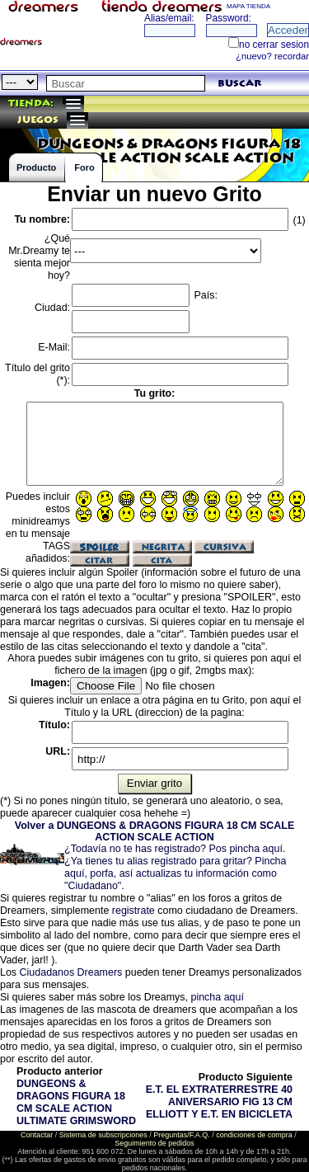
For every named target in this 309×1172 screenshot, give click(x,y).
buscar (239, 83)
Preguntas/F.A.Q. (181, 1135)
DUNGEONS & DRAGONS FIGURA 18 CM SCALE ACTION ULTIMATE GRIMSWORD (76, 1102)
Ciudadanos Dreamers (71, 972)
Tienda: (31, 103)
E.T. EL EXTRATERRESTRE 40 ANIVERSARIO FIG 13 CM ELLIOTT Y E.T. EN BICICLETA (219, 1102)
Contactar (37, 1135)
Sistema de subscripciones (103, 1135)
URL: (57, 751)
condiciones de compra (254, 1135)
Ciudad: (52, 307)
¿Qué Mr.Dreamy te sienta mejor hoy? (39, 257)
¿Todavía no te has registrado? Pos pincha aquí (173, 848)
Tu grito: (155, 393)
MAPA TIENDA (248, 6)
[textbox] (125, 83)
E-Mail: (54, 347)
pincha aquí (216, 997)
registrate (133, 910)
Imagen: (50, 683)
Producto (36, 167)
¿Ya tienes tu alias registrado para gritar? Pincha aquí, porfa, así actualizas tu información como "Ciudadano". (175, 873)
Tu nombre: (42, 219)
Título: (54, 725)
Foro (84, 167)
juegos (38, 120)
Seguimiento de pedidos (154, 1143)
